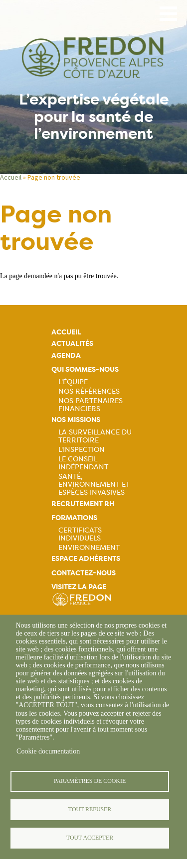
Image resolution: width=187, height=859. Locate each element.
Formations (74, 518)
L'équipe (73, 381)
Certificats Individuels (80, 534)
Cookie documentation (48, 751)
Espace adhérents (85, 558)
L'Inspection (81, 449)
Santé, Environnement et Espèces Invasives (94, 484)
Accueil (10, 177)
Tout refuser (89, 809)
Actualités (72, 343)
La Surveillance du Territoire (95, 436)
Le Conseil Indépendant (83, 462)
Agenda (66, 355)
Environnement (89, 547)
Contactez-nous (83, 573)
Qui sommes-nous (85, 369)
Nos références (89, 391)
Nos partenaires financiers (90, 404)
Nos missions (75, 420)
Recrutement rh (82, 504)
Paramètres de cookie (90, 780)
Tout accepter (89, 837)
